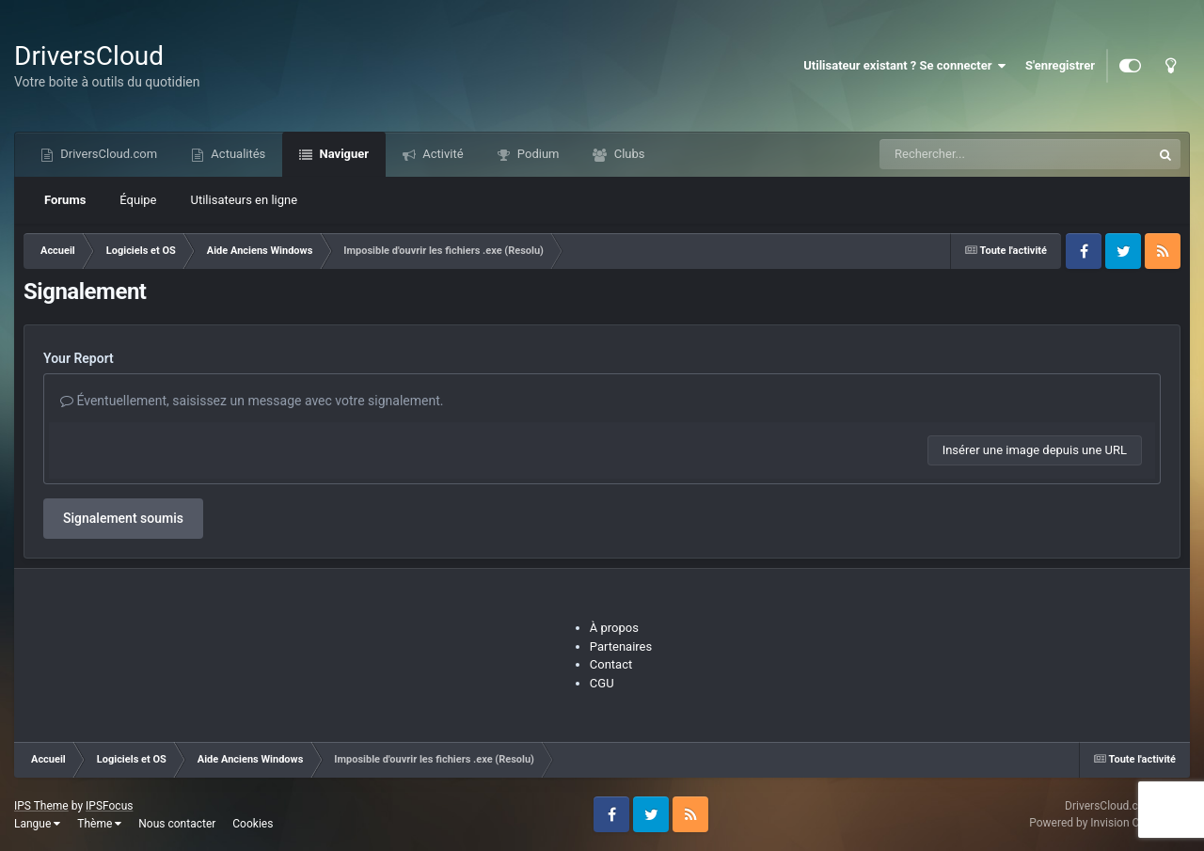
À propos (614, 628)
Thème (99, 823)
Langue (37, 823)
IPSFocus (109, 805)
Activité (442, 154)
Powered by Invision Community (1109, 822)
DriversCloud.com (107, 154)
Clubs (627, 154)
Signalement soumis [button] (123, 518)
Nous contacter (176, 823)
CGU (602, 683)
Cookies (252, 823)
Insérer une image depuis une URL (1035, 450)
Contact (611, 664)
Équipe (137, 200)
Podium (537, 154)
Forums (65, 200)
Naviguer (342, 154)
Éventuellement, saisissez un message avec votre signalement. (251, 400)
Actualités (236, 154)
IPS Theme (41, 805)
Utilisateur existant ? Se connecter (904, 66)
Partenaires (621, 646)
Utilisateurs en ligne (244, 200)
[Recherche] (977, 154)
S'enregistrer (1060, 65)
